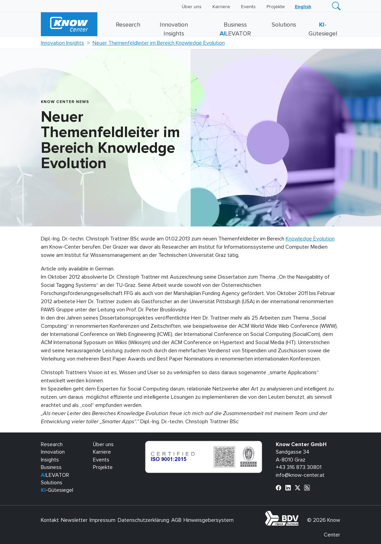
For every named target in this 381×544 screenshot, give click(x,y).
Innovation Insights (62, 43)
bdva (300, 514)
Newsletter (74, 520)
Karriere (221, 6)
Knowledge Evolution (310, 238)
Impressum (102, 520)
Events (248, 6)
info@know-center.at (300, 475)
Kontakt (50, 520)
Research (128, 25)
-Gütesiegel (57, 490)
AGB (176, 520)
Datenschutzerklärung (143, 520)
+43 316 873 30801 (298, 467)
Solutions (284, 25)
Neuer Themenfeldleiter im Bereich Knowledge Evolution (159, 43)
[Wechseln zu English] (303, 6)
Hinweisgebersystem (209, 520)
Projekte (276, 6)
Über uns (192, 6)
